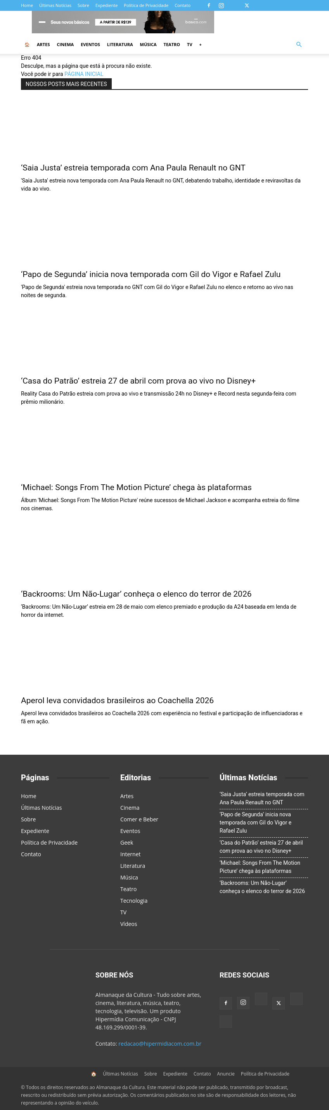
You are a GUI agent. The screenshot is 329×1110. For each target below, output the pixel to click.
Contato (182, 5)
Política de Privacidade (146, 5)
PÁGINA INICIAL (83, 74)
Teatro (172, 44)
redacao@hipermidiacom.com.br (159, 1043)
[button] (298, 44)
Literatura (120, 44)
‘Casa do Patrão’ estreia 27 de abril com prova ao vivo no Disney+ (138, 380)
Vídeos (128, 924)
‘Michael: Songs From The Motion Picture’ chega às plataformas (136, 487)
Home (27, 5)
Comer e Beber (139, 819)
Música (148, 44)
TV (189, 44)
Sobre (83, 5)
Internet (130, 854)
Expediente (106, 5)
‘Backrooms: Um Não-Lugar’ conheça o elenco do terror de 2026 (136, 594)
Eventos (90, 44)
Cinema (65, 44)
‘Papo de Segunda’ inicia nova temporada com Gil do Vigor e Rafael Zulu (151, 274)
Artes (43, 44)
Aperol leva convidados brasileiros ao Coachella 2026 (117, 700)
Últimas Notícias (55, 5)
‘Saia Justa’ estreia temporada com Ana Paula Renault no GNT (133, 167)
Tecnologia (133, 900)
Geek (126, 842)
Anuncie (226, 1073)
